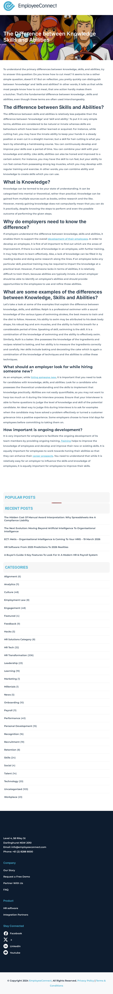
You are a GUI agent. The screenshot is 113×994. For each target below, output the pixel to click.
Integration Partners (15, 914)
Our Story (9, 870)
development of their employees (68, 238)
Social (7, 765)
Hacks (7, 631)
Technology (11, 781)
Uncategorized (13, 789)
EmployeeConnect (40, 980)
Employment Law (15, 600)
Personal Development (18, 726)
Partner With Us (13, 883)
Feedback (10, 623)
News (7, 694)
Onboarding (11, 702)
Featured (9, 615)
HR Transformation (15, 655)
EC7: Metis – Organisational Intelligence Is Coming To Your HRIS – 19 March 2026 (52, 539)
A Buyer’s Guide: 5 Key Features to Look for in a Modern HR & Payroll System (51, 554)
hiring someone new (43, 377)
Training (65, 440)
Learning (9, 670)
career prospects (43, 455)
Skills (7, 757)
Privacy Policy (85, 980)
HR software (10, 908)
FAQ (5, 889)
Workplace (10, 797)
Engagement (12, 608)
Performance (12, 718)
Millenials (9, 686)
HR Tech (9, 647)
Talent (8, 773)
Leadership (11, 663)
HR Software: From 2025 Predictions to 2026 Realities (36, 547)
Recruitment (12, 741)
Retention (10, 749)
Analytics (9, 584)
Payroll (8, 710)
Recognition (11, 734)
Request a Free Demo (16, 876)
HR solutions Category (17, 639)
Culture (8, 592)
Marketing (10, 678)
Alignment (10, 576)
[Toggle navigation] (105, 6)
